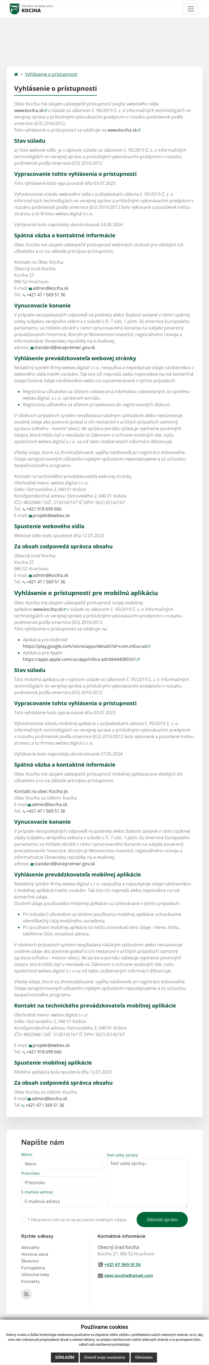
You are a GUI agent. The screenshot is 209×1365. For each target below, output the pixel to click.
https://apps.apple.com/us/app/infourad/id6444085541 (79, 659)
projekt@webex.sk (51, 515)
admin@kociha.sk (50, 288)
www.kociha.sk (29, 110)
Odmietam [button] (144, 1357)
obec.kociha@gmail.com (128, 1275)
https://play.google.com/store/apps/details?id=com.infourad (85, 646)
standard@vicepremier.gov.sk (64, 347)
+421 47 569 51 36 (122, 1265)
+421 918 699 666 (44, 509)
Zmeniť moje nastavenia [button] (104, 1357)
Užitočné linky (35, 1275)
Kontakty (30, 1281)
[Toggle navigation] (190, 9)
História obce (34, 1254)
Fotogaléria (33, 1268)
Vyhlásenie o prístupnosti (51, 74)
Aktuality (30, 1247)
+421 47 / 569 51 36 (45, 295)
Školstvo (30, 1261)
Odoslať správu (162, 1220)
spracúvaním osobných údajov (99, 1219)
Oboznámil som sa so (77, 1219)
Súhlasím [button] (64, 1357)
